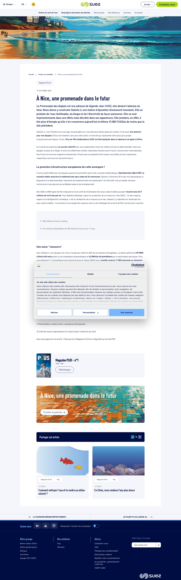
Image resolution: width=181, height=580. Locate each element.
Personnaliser (90, 312)
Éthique (23, 550)
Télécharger (65, 369)
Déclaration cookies (103, 554)
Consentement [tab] (52, 274)
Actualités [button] (139, 12)
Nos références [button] (114, 12)
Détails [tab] (90, 274)
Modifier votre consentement (107, 558)
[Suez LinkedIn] (37, 525)
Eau (59, 543)
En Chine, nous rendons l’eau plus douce (114, 490)
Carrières (24, 554)
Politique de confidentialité (106, 550)
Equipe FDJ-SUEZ (28, 558)
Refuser (54, 312)
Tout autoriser (126, 312)
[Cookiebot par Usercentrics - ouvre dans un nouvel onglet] (133, 266)
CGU (96, 547)
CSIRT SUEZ (100, 567)
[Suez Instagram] (54, 525)
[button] (90, 4)
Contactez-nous (167, 4)
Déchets (60, 547)
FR (22, 4)
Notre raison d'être (28, 543)
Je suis (147, 4)
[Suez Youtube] (45, 525)
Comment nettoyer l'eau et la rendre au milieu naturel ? (61, 491)
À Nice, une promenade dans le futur (78, 395)
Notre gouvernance (28, 547)
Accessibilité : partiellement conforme (107, 562)
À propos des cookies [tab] (128, 274)
